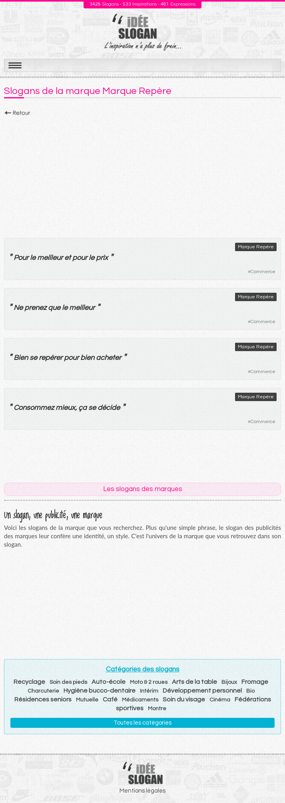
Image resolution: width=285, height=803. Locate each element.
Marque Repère (256, 247)
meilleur (50, 258)
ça (82, 407)
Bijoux (229, 682)
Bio (250, 691)
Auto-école (109, 682)
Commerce (263, 271)
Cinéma (219, 700)
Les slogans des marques (142, 489)
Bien (21, 358)
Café (110, 699)
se (33, 358)
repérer (50, 358)
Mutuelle (87, 700)
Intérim (149, 691)
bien (87, 358)
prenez (35, 308)
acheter (108, 358)
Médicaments (140, 700)
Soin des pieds (68, 682)
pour (79, 258)
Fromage (254, 682)
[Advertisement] (142, 175)
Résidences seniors (43, 699)
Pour (21, 258)
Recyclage (29, 682)
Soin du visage (184, 699)
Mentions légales (142, 791)
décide (109, 407)
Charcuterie (43, 691)
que (54, 308)
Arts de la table (194, 682)
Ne (18, 308)
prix (102, 258)
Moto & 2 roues (148, 682)
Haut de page (269, 779)
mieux (65, 407)
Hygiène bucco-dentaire (100, 690)
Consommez (34, 407)
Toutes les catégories (142, 723)
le (33, 258)
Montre (157, 708)
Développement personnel (202, 690)
